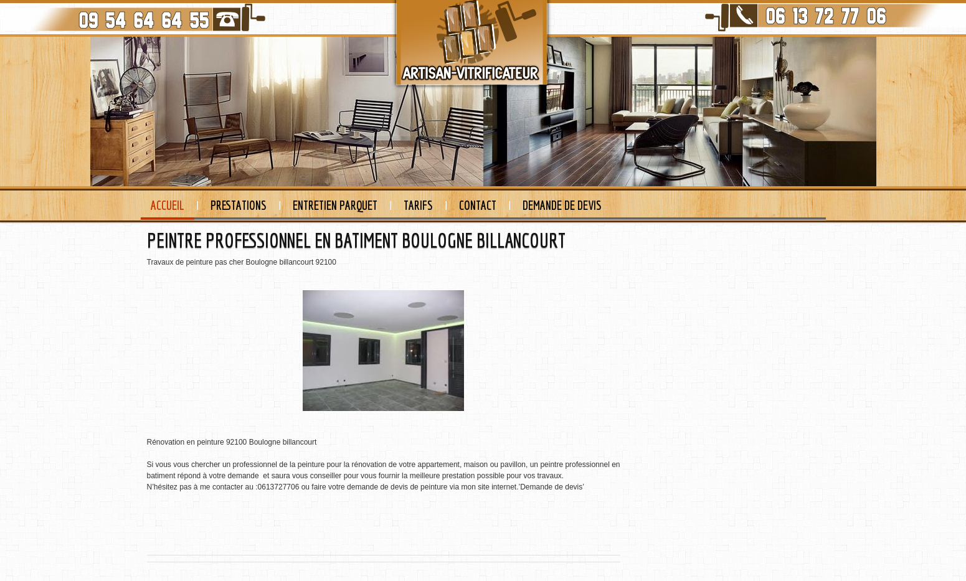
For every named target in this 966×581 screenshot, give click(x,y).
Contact (477, 205)
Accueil (167, 205)
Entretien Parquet (335, 205)
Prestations (239, 205)
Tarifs (418, 205)
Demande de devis (562, 205)
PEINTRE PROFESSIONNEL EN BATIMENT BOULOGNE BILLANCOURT (356, 240)
